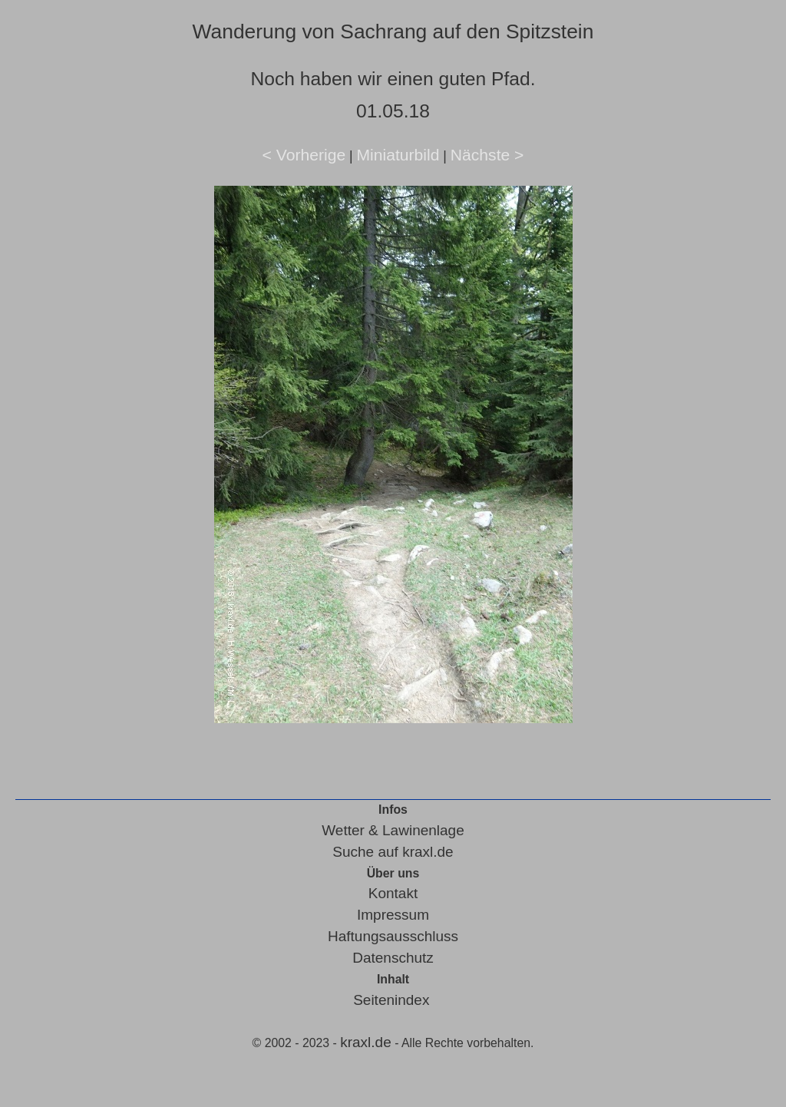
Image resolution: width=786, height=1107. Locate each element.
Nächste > (487, 155)
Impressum (393, 915)
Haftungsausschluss (393, 936)
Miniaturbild (397, 155)
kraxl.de (365, 1042)
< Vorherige (304, 155)
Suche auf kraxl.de (392, 852)
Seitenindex (391, 1000)
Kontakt (393, 893)
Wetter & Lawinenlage (393, 830)
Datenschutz (393, 958)
